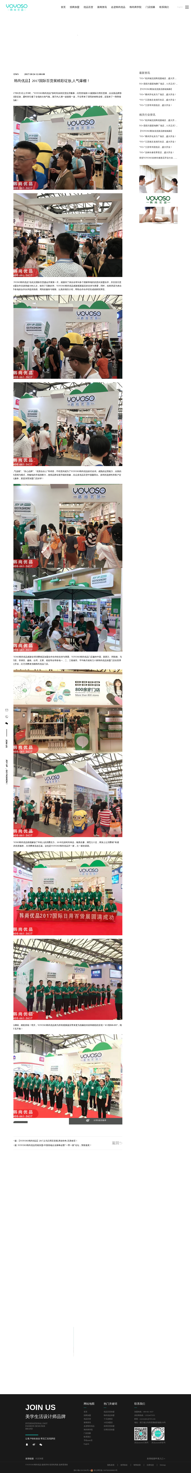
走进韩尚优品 (89, 1426)
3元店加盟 (39, 1459)
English (180, 7)
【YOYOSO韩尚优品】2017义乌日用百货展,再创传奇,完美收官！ (48, 1141)
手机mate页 (88, 1440)
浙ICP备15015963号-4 (82, 1470)
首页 (85, 1412)
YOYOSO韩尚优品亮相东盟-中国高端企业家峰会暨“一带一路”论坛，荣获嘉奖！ (55, 1145)
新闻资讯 (87, 1422)
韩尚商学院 (88, 1430)
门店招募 (87, 1433)
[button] (19, 1122)
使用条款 (124, 1465)
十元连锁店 (108, 1419)
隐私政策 (110, 1465)
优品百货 (87, 1419)
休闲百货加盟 (109, 1426)
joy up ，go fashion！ (7, 772)
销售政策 (137, 1465)
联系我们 (87, 1437)
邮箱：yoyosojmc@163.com (144, 1419)
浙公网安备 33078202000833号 (105, 1470)
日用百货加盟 (109, 1430)
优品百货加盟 (109, 1412)
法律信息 (150, 1465)
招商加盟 (87, 1415)
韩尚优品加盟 (109, 1415)
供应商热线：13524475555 (144, 1415)
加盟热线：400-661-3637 (143, 1412)
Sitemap (163, 1465)
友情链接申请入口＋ (156, 1459)
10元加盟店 (108, 1422)
